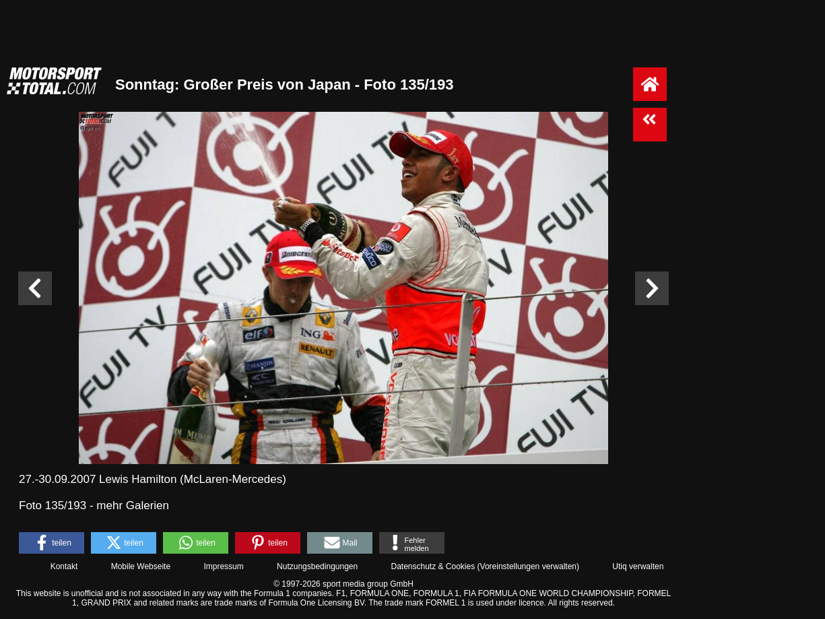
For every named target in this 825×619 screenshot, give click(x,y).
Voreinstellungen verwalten (528, 566)
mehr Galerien (132, 505)
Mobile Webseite (141, 566)
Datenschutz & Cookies (433, 566)
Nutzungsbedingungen (317, 566)
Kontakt (64, 566)
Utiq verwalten (637, 566)
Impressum (223, 566)
